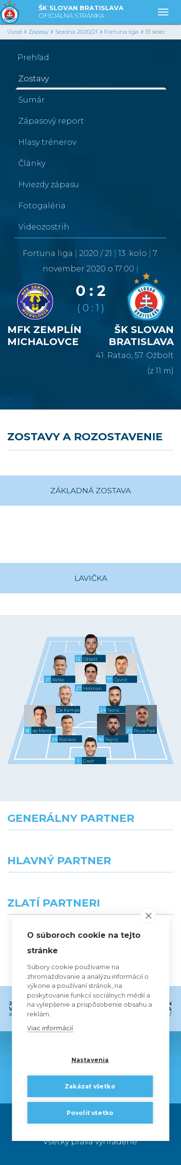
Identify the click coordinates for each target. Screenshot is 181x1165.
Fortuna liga (121, 31)
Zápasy (38, 31)
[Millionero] (136, 889)
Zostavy (33, 78)
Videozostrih (44, 226)
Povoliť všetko (90, 1112)
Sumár (31, 99)
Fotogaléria (42, 205)
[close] (148, 916)
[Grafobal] (45, 889)
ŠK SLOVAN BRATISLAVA (81, 12)
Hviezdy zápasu (48, 184)
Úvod (14, 31)
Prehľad (33, 57)
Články (31, 163)
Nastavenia (90, 1059)
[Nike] (91, 847)
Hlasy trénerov (47, 142)
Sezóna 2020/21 (76, 31)
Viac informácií (50, 1028)
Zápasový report (51, 121)
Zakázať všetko (90, 1086)
